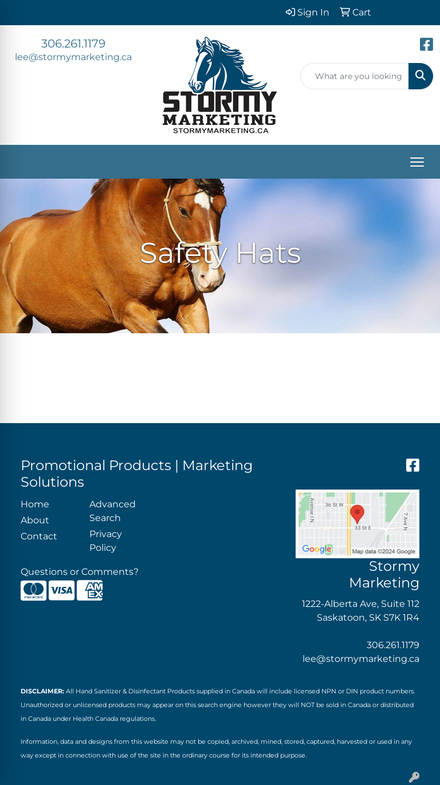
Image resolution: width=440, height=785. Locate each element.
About (35, 520)
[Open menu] (417, 162)
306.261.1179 (73, 43)
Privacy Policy (105, 540)
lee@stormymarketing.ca (73, 57)
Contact (39, 536)
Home (35, 504)
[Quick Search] (354, 76)
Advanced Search (112, 511)
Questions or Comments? (80, 571)
